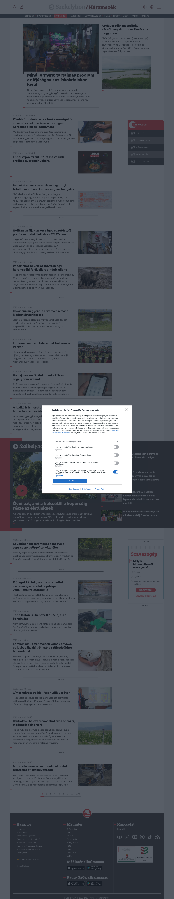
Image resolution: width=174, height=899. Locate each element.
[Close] (127, 410)
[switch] (116, 447)
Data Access (86, 489)
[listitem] (87, 442)
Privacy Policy (100, 489)
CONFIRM (70, 481)
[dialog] (87, 449)
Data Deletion (74, 489)
